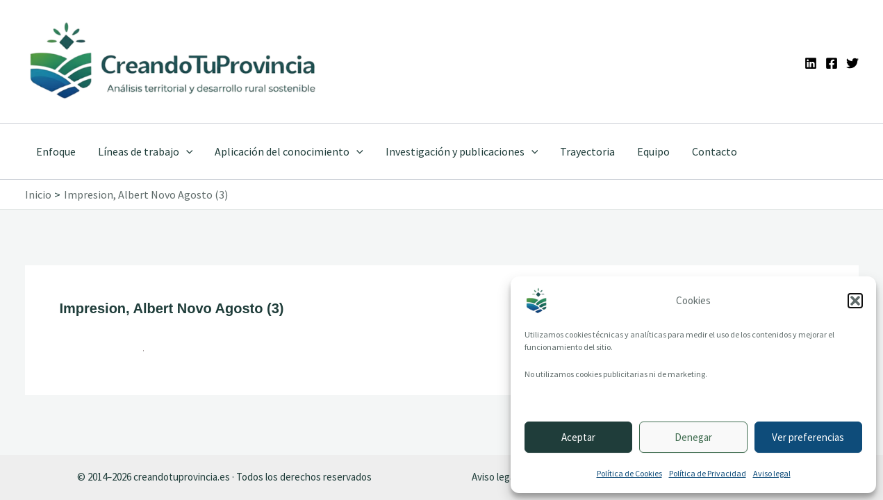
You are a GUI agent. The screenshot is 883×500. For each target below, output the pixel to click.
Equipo (653, 151)
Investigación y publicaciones (462, 151)
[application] (186, 151)
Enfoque (56, 151)
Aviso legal (772, 473)
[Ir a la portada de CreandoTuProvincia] (173, 61)
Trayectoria (587, 151)
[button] (855, 301)
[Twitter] (852, 63)
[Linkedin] (810, 63)
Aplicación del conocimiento (289, 151)
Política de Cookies (629, 473)
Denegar (693, 437)
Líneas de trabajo (145, 151)
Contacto (714, 151)
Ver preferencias (808, 437)
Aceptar (578, 437)
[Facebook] (831, 63)
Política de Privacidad (707, 473)
